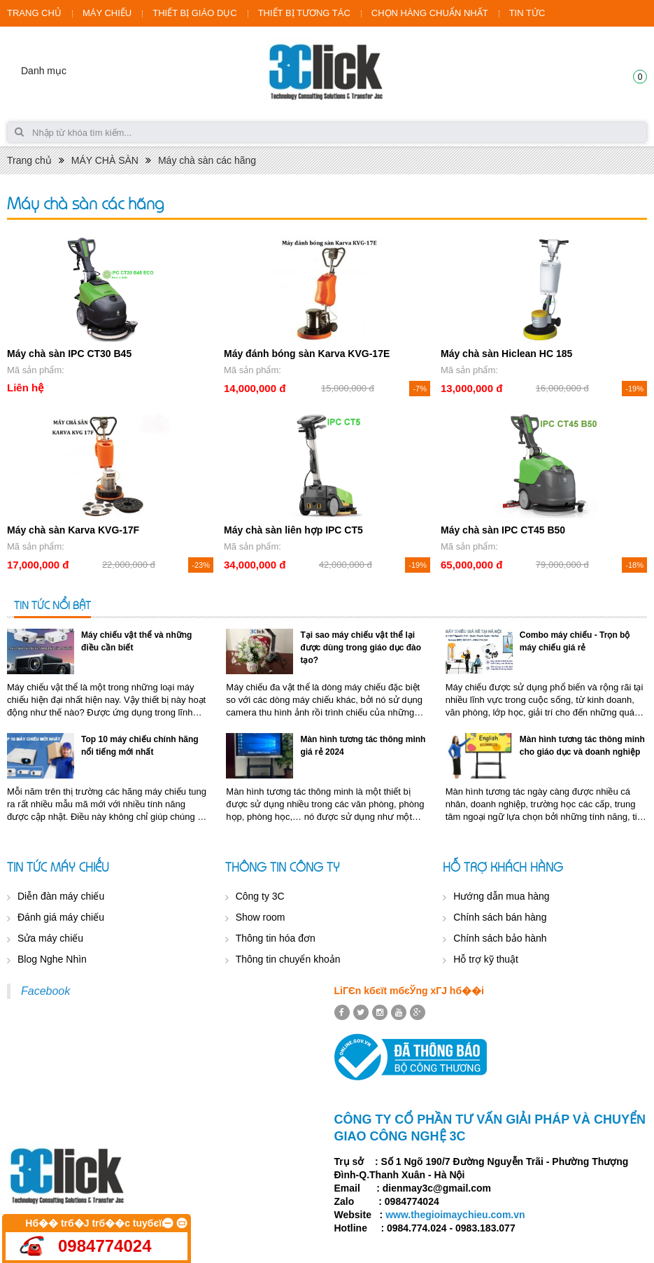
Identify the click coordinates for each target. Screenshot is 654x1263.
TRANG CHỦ (34, 13)
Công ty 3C (260, 896)
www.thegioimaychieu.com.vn (455, 1214)
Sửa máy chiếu (50, 938)
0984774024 (104, 1245)
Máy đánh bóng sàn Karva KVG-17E (307, 353)
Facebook (45, 991)
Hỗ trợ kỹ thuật (485, 959)
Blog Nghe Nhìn (52, 959)
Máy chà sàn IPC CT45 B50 (503, 530)
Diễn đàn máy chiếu (60, 896)
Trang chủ (29, 160)
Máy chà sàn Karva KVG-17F (73, 530)
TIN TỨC (527, 13)
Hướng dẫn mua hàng (501, 896)
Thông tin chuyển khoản (288, 959)
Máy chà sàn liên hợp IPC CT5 (293, 530)
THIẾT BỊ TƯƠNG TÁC (304, 13)
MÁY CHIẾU (107, 13)
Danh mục (43, 70)
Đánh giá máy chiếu (60, 917)
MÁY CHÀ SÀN (104, 160)
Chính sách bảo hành (499, 938)
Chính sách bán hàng (499, 917)
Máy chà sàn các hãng (207, 160)
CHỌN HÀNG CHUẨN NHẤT (429, 13)
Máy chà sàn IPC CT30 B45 (69, 353)
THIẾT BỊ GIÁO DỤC (194, 13)
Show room (260, 917)
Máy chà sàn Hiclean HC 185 (506, 353)
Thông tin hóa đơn (275, 938)
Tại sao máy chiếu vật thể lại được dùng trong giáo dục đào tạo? (360, 647)
